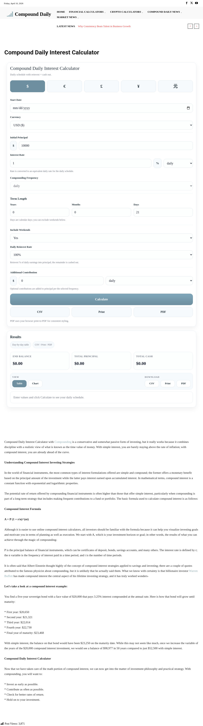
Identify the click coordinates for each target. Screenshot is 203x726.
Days (136, 204)
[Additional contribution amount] (61, 280)
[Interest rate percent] (80, 163)
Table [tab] (19, 383)
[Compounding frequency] (101, 185)
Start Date (15, 99)
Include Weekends (20, 229)
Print (102, 311)
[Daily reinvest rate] (101, 254)
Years (13, 204)
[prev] (190, 26)
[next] (196, 26)
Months (76, 204)
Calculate (101, 299)
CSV (40, 311)
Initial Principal (19, 137)
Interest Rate (17, 154)
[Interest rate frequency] (178, 163)
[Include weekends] (101, 237)
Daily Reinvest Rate (21, 246)
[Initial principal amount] (106, 145)
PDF (163, 311)
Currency (15, 117)
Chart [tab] (35, 383)
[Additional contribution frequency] (149, 280)
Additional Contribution (23, 272)
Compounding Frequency (24, 177)
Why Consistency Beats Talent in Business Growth (104, 26)
